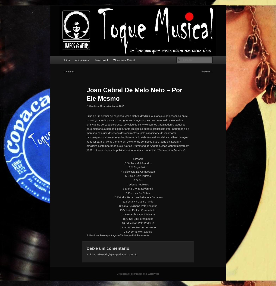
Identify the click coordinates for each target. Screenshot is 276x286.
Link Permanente (140, 235)
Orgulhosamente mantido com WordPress (138, 274)
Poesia (103, 235)
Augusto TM (117, 235)
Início (67, 60)
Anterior (68, 71)
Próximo (207, 71)
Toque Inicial (101, 60)
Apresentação (82, 60)
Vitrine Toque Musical (124, 60)
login (108, 254)
